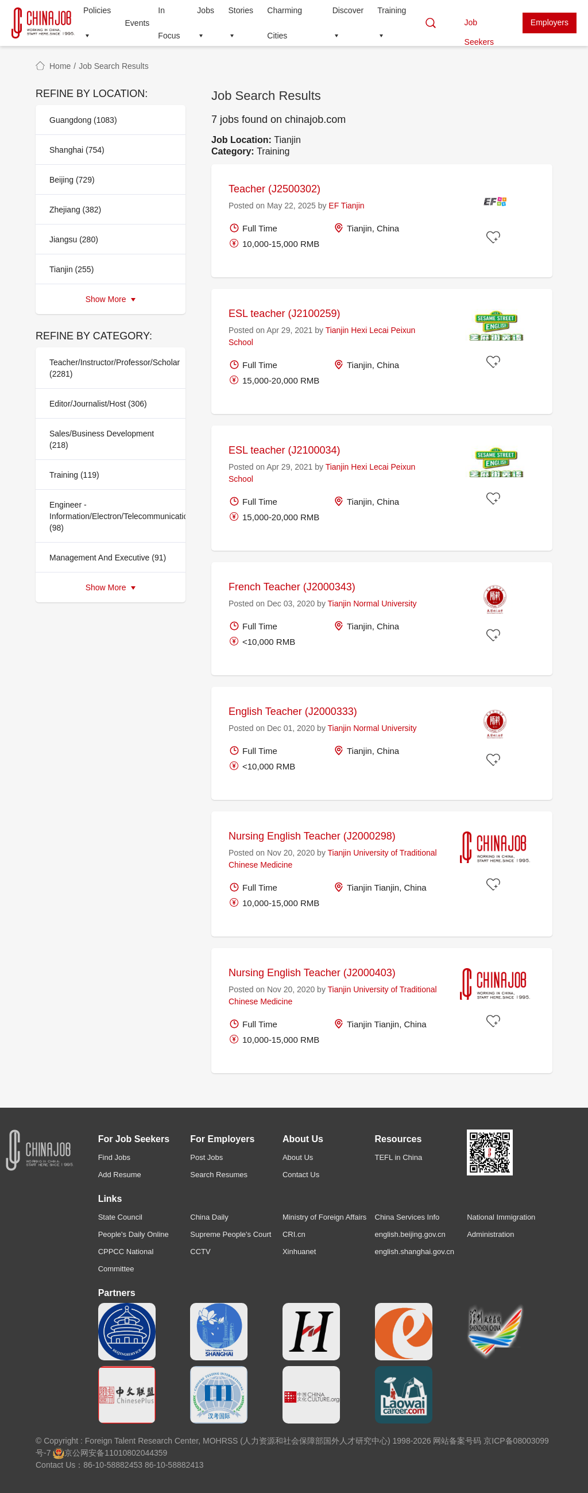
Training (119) (74, 474)
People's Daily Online (133, 1234)
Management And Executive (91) (107, 557)
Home (60, 66)
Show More (111, 299)
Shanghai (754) (77, 149)
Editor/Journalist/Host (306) (98, 403)
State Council (120, 1217)
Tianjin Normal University (372, 603)
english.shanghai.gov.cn (415, 1251)
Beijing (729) (72, 179)
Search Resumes (218, 1174)
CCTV (200, 1251)
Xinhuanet (299, 1251)
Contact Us (301, 1174)
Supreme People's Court (230, 1234)
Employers (549, 22)
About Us (298, 1157)
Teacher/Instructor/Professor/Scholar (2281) (114, 368)
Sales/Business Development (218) (101, 439)
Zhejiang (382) (75, 209)
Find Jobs (114, 1157)
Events (137, 23)
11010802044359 (136, 1452)
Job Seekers (479, 25)
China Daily (209, 1217)
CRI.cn (294, 1234)
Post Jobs (206, 1157)
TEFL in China (399, 1157)
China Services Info (407, 1217)
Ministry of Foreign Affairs (324, 1217)
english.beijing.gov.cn (410, 1234)
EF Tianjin (346, 205)
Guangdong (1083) (83, 120)
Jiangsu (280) (73, 239)
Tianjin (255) (71, 269)
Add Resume (119, 1174)
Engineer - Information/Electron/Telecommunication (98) (114, 516)
